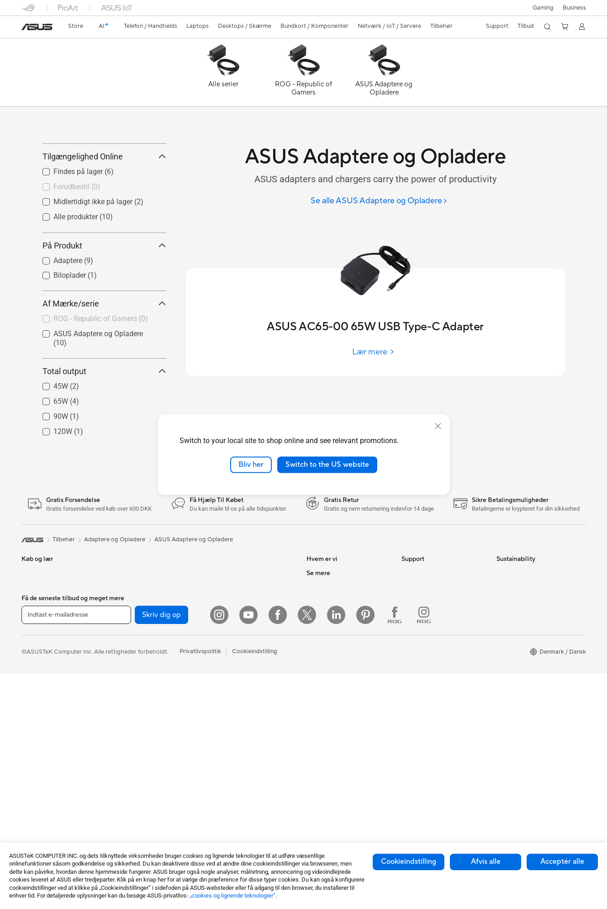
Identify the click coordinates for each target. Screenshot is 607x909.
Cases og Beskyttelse (239, 765)
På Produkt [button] (104, 286)
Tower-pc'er (37, 779)
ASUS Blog (321, 833)
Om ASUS (320, 614)
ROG (313, 792)
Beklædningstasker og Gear (247, 751)
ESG (312, 641)
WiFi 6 (218, 614)
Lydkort (126, 751)
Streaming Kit (228, 737)
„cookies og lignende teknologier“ (232, 895)
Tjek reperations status (432, 723)
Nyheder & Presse (330, 655)
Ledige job (320, 682)
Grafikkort (129, 683)
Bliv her (251, 464)
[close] (438, 426)
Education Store (328, 765)
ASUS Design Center (334, 778)
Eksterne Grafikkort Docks (151, 737)
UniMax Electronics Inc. (338, 709)
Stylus (218, 806)
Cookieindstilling (408, 861)
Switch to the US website (327, 464)
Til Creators (37, 697)
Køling (124, 710)
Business (574, 7)
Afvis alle (486, 861)
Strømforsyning (137, 724)
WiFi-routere (227, 627)
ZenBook (318, 820)
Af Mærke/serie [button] (104, 344)
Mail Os (411, 627)
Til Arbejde (35, 683)
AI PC (314, 737)
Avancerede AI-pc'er (334, 751)
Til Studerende (40, 710)
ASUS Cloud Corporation (340, 696)
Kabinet (126, 696)
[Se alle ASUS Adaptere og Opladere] (379, 201)
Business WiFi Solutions (242, 668)
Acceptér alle (562, 861)
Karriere (317, 627)
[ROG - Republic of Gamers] (304, 74)
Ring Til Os (415, 641)
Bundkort (128, 669)
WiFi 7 (124, 793)
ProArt (315, 806)
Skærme (32, 752)
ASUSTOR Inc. (326, 668)
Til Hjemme (36, 656)
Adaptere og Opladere (240, 778)
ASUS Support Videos (431, 682)
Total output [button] (104, 412)
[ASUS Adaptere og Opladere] (384, 74)
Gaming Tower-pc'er (48, 793)
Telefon (31, 628)
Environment (513, 627)
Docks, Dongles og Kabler (245, 792)
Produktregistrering (428, 655)
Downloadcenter (424, 668)
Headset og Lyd (231, 724)
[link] (37, 27)
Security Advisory (425, 696)
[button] (543, 8)
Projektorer (131, 627)
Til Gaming (35, 669)
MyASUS (413, 709)
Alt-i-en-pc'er (39, 766)
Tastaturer (224, 696)
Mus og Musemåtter (237, 710)
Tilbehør (32, 724)
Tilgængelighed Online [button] (104, 197)
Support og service (427, 614)
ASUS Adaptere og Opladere (193, 580)
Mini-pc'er (129, 614)
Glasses (126, 641)
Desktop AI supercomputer (247, 655)
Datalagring (132, 765)
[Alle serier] (223, 74)
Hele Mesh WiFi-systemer (245, 641)
